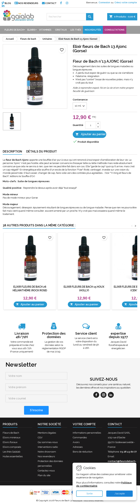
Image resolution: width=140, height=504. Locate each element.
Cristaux (61, 29)
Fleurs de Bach (11, 432)
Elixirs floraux (10, 442)
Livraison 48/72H (22, 335)
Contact (49, 3)
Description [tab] (12, 151)
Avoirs (76, 442)
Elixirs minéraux (11, 437)
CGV (40, 437)
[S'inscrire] (36, 410)
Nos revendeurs (26, 3)
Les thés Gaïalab (11, 451)
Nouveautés (93, 29)
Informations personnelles (87, 432)
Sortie (89, 493)
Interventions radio (48, 447)
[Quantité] (90, 125)
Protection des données (54, 335)
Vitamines (45, 29)
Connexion (104, 2)
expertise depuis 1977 (118, 335)
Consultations (115, 29)
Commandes (80, 437)
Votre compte (84, 424)
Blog (6, 3)
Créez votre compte (125, 2)
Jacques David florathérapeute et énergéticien (118, 345)
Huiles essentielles (13, 456)
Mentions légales (47, 432)
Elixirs (31, 29)
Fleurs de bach (14, 29)
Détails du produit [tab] (41, 151)
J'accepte (119, 493)
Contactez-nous (46, 470)
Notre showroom (47, 451)
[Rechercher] (70, 16)
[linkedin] (111, 395)
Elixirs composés (12, 447)
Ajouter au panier (90, 134)
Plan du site (44, 475)
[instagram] (103, 395)
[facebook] (96, 395)
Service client (86, 333)
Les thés (75, 29)
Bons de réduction (82, 451)
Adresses (78, 447)
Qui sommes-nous (48, 442)
